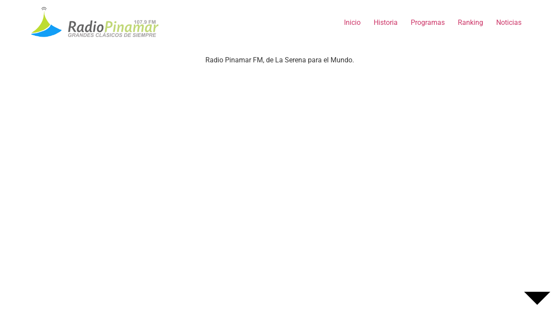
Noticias (509, 22)
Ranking (470, 22)
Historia (386, 22)
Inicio (352, 22)
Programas (428, 22)
